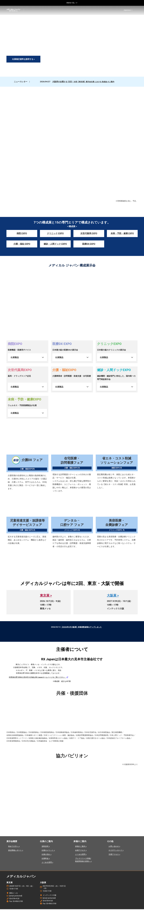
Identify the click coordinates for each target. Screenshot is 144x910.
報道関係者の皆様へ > (83, 862)
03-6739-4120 (14, 899)
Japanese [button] (128, 10)
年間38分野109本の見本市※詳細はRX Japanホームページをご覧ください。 (37, 678)
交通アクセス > (114, 855)
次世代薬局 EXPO (88, 234)
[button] (23, 60)
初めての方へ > (14, 847)
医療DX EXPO (88, 244)
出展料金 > (46, 859)
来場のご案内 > (81, 847)
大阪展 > (113, 596)
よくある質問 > (47, 863)
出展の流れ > (46, 855)
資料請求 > (46, 847)
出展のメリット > (48, 851)
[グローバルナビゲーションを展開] (72, 3)
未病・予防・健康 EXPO (122, 234)
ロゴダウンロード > (116, 851)
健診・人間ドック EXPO (55, 244)
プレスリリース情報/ (83, 859)
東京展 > (46, 596)
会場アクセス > (81, 851)
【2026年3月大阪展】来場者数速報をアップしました (81, 628)
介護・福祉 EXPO (21, 244)
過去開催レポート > (15, 851)
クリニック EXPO (55, 234)
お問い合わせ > (114, 847)
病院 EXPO (22, 234)
